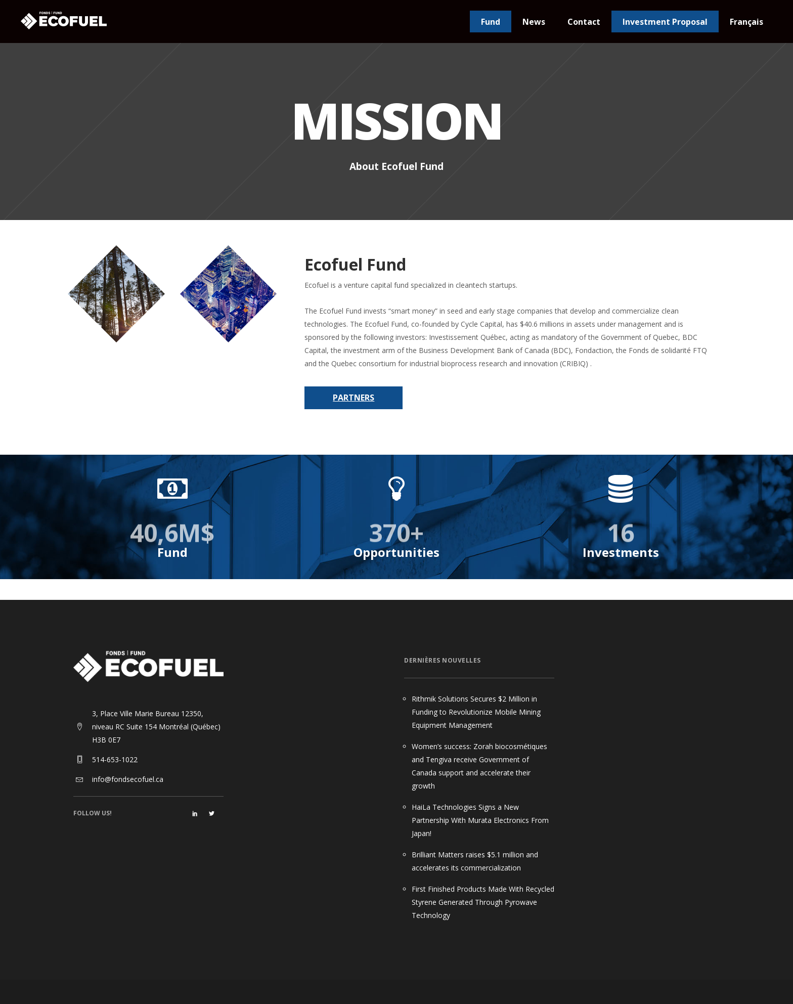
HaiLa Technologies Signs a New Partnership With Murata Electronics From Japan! (480, 820)
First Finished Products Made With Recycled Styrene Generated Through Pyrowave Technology (483, 902)
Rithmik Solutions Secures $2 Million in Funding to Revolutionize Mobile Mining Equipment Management (476, 712)
